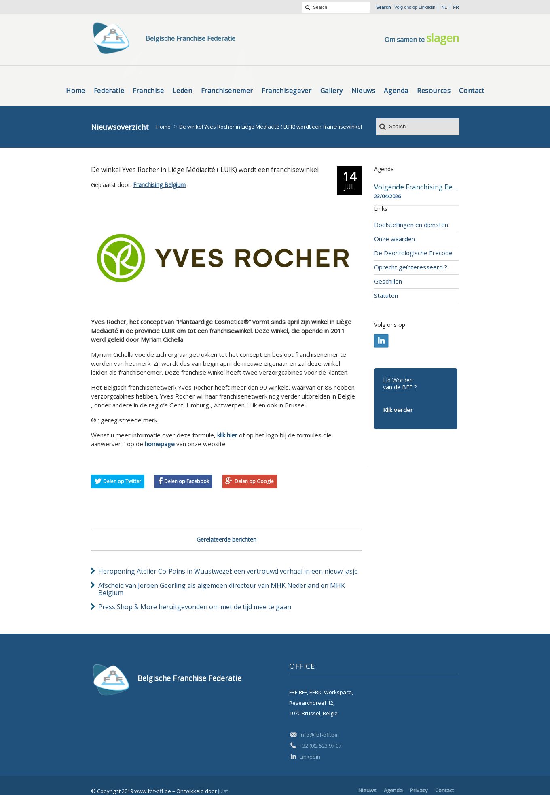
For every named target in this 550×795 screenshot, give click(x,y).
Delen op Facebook (186, 481)
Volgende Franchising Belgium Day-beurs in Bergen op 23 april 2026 (416, 186)
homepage (160, 444)
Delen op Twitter (122, 481)
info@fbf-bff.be (319, 734)
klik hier (227, 435)
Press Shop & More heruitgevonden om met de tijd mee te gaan (194, 607)
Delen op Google (254, 481)
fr (456, 7)
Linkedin (427, 7)
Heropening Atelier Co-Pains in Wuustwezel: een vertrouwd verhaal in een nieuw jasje (228, 571)
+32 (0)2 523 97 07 (320, 745)
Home (163, 126)
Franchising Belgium (159, 185)
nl (444, 7)
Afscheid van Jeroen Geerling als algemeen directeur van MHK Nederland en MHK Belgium (221, 589)
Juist (223, 791)
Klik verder (398, 410)
